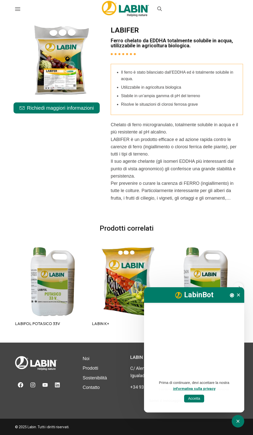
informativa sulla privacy (194, 389)
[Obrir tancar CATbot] (238, 421)
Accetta (194, 398)
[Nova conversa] (231, 295)
